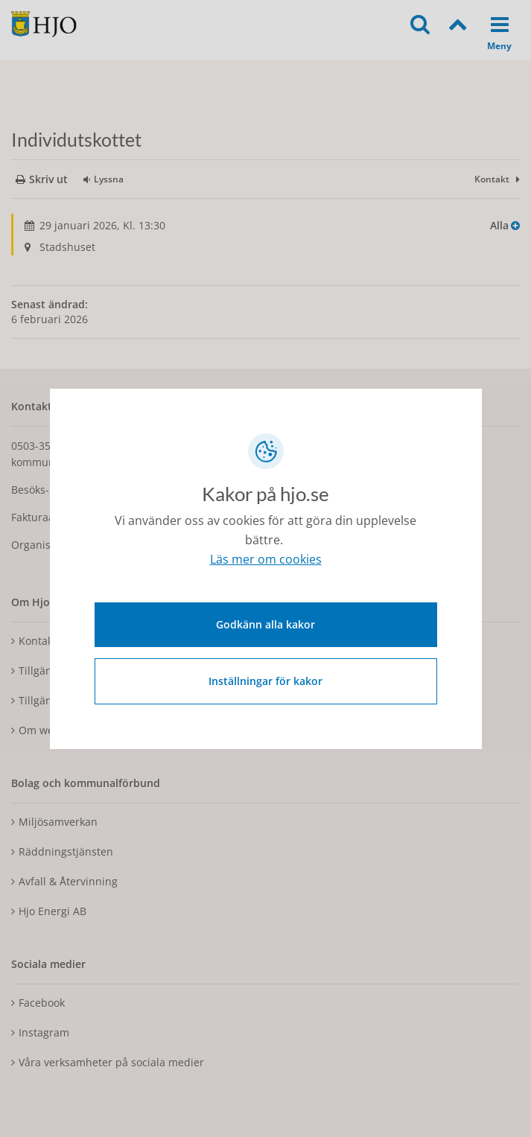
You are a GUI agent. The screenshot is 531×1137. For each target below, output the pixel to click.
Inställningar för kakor (265, 681)
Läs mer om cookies (266, 559)
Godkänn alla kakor (265, 624)
